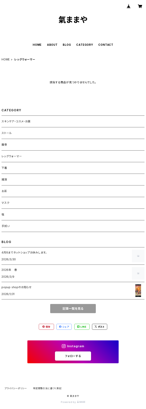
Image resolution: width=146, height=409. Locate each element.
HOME (37, 44)
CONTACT (105, 44)
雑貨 (4, 179)
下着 (4, 167)
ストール (7, 133)
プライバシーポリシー (16, 388)
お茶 (4, 191)
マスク (5, 202)
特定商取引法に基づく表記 (47, 388)
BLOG (67, 44)
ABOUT (52, 44)
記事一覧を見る (73, 308)
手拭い (6, 226)
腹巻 (4, 144)
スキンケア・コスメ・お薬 (16, 121)
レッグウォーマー (12, 156)
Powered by (73, 402)
